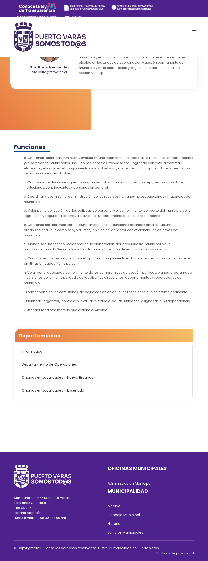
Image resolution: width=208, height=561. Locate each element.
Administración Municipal (130, 483)
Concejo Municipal (124, 514)
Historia (114, 523)
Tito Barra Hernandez (49, 67)
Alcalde (114, 506)
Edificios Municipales (125, 532)
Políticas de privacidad (175, 553)
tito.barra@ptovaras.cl (49, 72)
